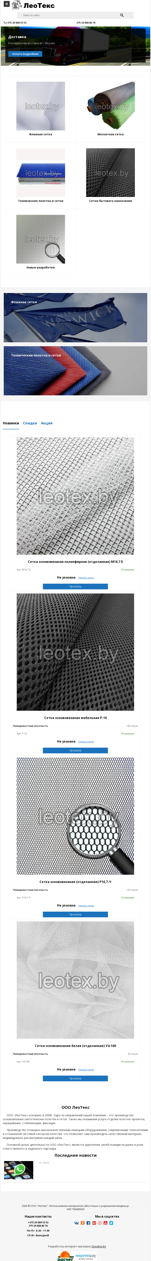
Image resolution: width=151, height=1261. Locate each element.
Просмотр (75, 586)
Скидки (30, 423)
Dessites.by (98, 1246)
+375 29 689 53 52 (38, 1222)
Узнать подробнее (25, 54)
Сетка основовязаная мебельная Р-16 (75, 718)
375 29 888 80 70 (38, 1225)
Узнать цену (86, 577)
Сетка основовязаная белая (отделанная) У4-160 (75, 1046)
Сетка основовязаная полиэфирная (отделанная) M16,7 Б (75, 562)
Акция (46, 423)
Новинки (11, 423)
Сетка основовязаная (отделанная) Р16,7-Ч (75, 882)
